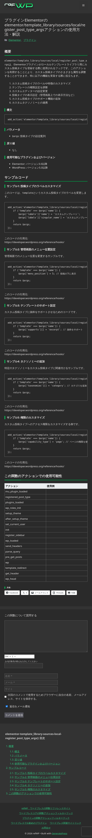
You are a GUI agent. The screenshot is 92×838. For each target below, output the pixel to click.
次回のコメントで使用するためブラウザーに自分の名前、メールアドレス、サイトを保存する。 (47, 696)
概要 (11, 746)
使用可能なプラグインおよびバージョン (37, 763)
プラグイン (29, 40)
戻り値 (18, 759)
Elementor (15, 40)
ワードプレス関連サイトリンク (65, 822)
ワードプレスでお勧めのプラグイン (29, 822)
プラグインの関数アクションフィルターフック (46, 817)
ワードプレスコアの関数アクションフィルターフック (46, 813)
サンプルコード (17, 768)
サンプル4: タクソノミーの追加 (32, 785)
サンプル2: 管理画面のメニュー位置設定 (38, 777)
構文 (17, 751)
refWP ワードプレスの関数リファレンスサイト (46, 808)
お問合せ (46, 827)
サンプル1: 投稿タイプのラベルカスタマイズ (40, 773)
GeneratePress (59, 833)
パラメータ (21, 755)
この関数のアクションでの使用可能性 (30, 793)
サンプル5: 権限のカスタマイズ (32, 789)
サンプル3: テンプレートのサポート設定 (38, 781)
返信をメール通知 (17, 706)
